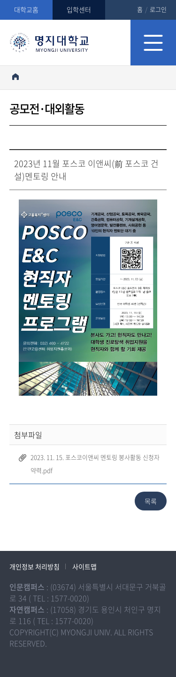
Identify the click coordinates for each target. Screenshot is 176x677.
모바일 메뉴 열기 (153, 42)
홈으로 (15, 76)
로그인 (158, 9)
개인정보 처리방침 (34, 566)
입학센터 (79, 9)
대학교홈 (26, 9)
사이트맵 (84, 566)
